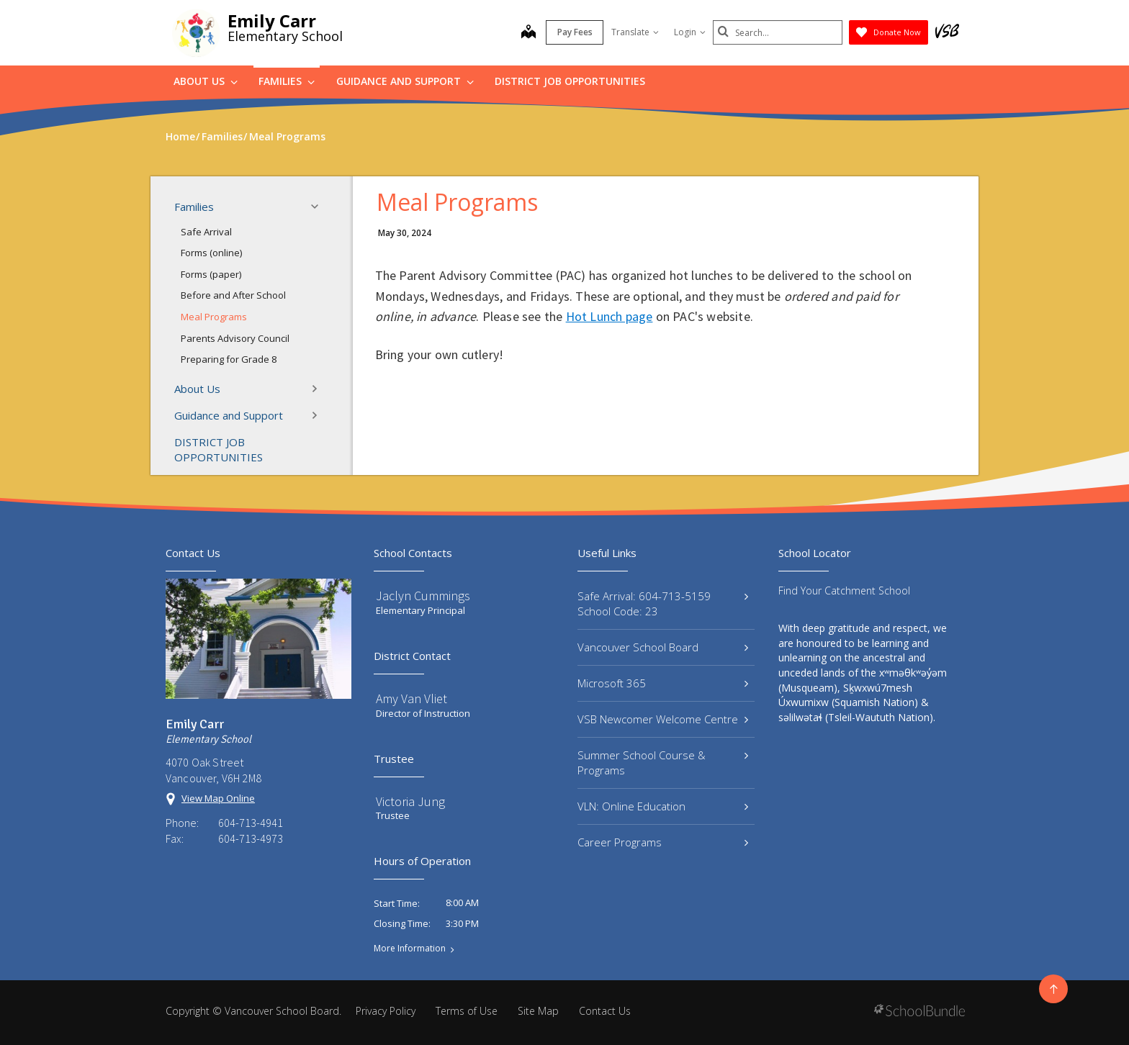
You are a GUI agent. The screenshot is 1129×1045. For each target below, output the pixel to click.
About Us (206, 81)
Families (286, 81)
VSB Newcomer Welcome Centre (662, 719)
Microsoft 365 (662, 683)
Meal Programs (214, 316)
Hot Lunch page (609, 316)
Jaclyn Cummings (423, 595)
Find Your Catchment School (844, 590)
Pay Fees (575, 32)
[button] (319, 206)
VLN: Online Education (662, 806)
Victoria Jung (410, 801)
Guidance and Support (405, 81)
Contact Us (605, 1011)
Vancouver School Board (662, 647)
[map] (528, 33)
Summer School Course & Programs (662, 762)
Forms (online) (211, 252)
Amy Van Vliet (411, 698)
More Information (410, 948)
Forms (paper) (211, 274)
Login (690, 32)
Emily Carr (272, 20)
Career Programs (662, 842)
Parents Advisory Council (235, 338)
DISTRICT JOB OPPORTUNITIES (570, 81)
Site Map (538, 1011)
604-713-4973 (250, 838)
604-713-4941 (250, 822)
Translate (635, 32)
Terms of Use (467, 1011)
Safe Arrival (206, 231)
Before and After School (233, 295)
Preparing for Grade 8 (228, 359)
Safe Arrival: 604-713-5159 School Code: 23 (662, 603)
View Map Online (218, 798)
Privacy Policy (385, 1011)
